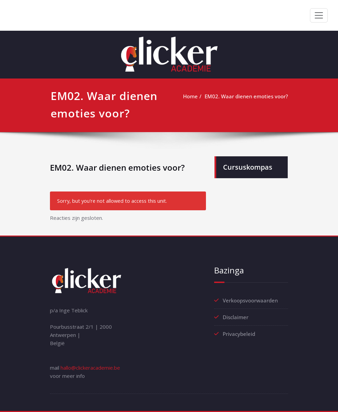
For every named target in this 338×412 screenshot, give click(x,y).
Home (190, 96)
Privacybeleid (239, 333)
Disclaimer (235, 317)
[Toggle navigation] (319, 15)
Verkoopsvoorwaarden (250, 300)
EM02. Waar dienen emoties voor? (246, 96)
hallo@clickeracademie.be (90, 367)
